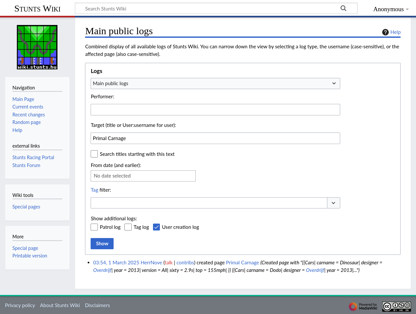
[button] (333, 203)
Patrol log (110, 227)
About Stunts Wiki (60, 305)
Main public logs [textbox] (110, 83)
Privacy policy (20, 305)
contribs (185, 262)
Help (391, 32)
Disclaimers (97, 305)
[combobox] (215, 83)
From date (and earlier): (116, 165)
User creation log (180, 227)
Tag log (141, 227)
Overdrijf (102, 270)
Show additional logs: (114, 218)
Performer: (102, 96)
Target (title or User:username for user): (133, 125)
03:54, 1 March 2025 (116, 262)
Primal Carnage (242, 262)
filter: (101, 190)
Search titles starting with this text (137, 154)
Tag (94, 190)
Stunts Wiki (37, 8)
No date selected (112, 176)
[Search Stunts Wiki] (216, 8)
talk (169, 262)
